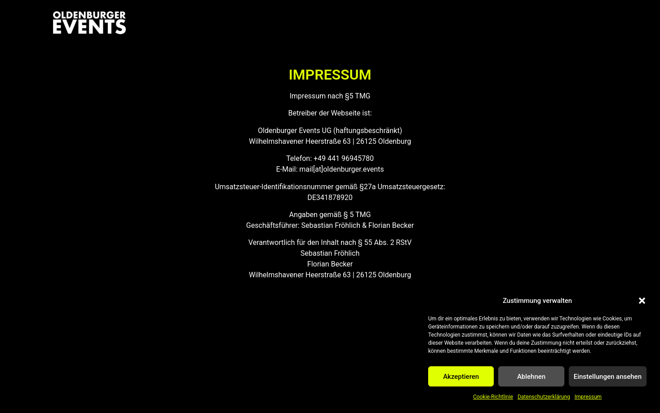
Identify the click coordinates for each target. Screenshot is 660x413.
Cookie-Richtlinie (493, 397)
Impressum (588, 397)
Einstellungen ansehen (608, 377)
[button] (642, 300)
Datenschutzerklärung (544, 397)
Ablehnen (531, 377)
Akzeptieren (461, 377)
